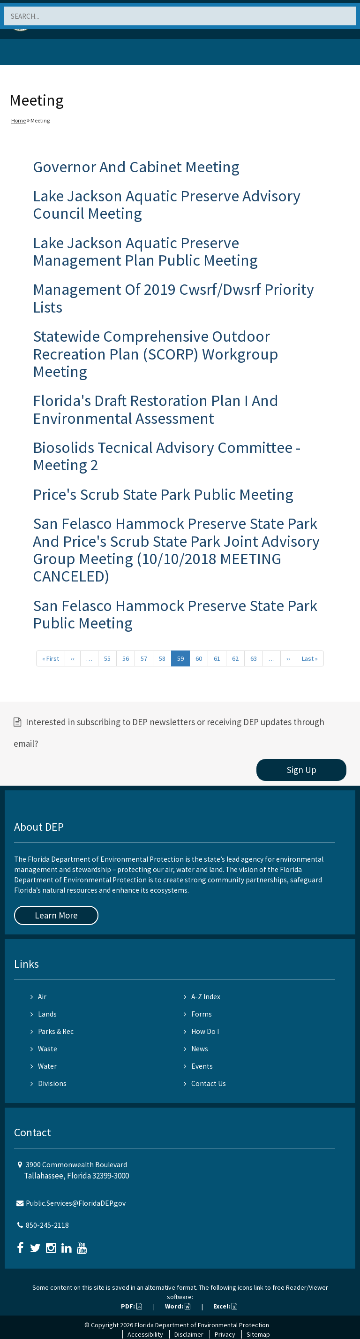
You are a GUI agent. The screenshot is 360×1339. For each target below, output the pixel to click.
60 (198, 658)
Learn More (56, 915)
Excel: (225, 1306)
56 (125, 658)
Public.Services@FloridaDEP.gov (76, 1203)
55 (107, 658)
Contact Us (205, 1083)
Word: (177, 1306)
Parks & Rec (52, 1031)
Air (38, 996)
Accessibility (145, 1334)
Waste (43, 1048)
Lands (43, 1014)
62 (235, 658)
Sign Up (301, 769)
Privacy (225, 1334)
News (196, 1048)
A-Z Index (202, 996)
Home (18, 120)
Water (43, 1066)
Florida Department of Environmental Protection (202, 1325)
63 (253, 658)
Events (198, 1066)
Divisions (48, 1083)
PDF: (131, 1306)
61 (217, 658)
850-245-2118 (47, 1225)
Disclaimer (188, 1334)
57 (144, 658)
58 (162, 658)
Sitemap (258, 1334)
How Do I (201, 1031)
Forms (198, 1014)
